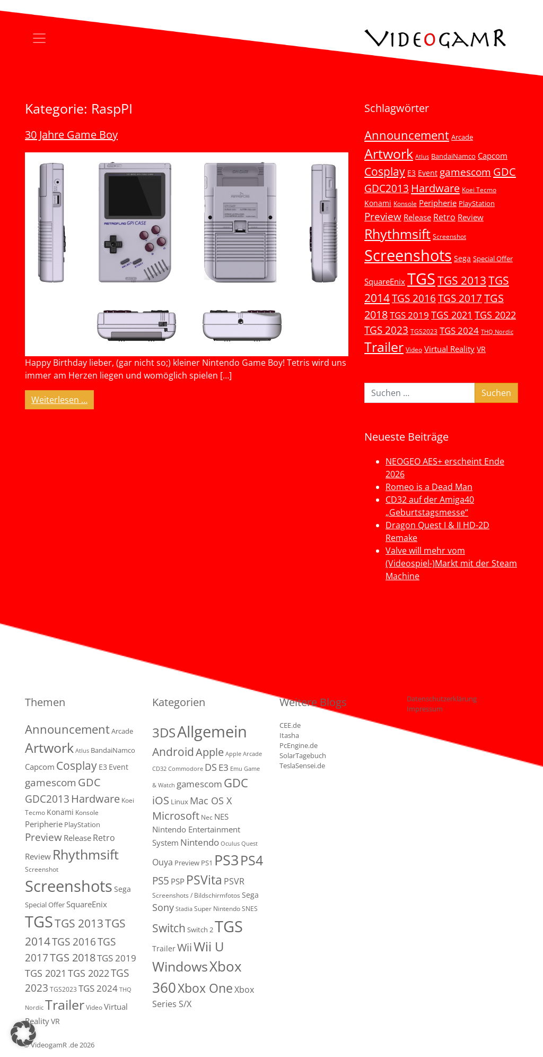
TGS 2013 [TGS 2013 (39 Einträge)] (461, 280)
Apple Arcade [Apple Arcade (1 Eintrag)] (243, 754)
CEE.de (290, 725)
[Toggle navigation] (39, 38)
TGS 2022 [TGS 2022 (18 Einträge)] (495, 314)
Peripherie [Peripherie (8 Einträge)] (438, 202)
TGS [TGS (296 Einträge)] (421, 278)
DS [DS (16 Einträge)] (211, 767)
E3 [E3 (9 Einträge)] (223, 767)
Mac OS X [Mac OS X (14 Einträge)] (211, 800)
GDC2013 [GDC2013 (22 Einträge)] (386, 188)
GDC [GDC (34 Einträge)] (504, 171)
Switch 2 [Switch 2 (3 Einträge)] (200, 929)
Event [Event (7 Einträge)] (427, 173)
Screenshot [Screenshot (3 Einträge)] (449, 236)
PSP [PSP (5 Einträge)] (178, 881)
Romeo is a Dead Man (429, 487)
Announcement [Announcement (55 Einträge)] (406, 135)
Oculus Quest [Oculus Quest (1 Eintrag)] (239, 843)
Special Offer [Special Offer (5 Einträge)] (493, 258)
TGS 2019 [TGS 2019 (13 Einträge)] (409, 315)
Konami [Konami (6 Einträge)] (377, 203)
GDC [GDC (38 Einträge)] (236, 782)
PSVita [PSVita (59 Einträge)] (204, 879)
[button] (23, 1033)
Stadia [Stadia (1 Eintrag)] (184, 909)
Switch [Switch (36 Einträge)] (169, 927)
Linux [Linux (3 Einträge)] (179, 801)
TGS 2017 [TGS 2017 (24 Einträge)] (460, 298)
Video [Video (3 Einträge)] (414, 349)
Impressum (425, 709)
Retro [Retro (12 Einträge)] (444, 217)
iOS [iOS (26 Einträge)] (160, 800)
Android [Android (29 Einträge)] (173, 751)
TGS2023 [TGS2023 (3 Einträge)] (423, 331)
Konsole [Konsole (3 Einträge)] (405, 203)
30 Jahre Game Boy (71, 134)
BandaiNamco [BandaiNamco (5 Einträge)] (453, 156)
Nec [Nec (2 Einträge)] (207, 817)
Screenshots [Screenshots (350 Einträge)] (408, 255)
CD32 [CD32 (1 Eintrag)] (159, 768)
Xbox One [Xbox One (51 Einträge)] (205, 988)
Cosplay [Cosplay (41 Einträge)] (384, 171)
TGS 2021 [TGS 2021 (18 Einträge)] (451, 314)
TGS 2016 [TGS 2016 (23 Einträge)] (414, 298)
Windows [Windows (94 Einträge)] (180, 966)
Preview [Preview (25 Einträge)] (382, 217)
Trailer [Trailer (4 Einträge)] (164, 948)
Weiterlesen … (62, 399)
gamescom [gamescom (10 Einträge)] (199, 784)
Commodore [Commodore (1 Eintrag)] (185, 768)
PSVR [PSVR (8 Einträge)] (234, 881)
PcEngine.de (298, 745)
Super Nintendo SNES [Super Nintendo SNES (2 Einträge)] (226, 908)
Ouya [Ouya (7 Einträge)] (162, 862)
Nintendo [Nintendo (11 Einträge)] (199, 842)
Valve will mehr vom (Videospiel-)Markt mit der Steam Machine (451, 563)
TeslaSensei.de (302, 765)
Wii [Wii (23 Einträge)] (184, 947)
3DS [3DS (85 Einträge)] (164, 732)
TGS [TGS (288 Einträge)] (229, 926)
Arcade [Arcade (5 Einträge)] (462, 137)
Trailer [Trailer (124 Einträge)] (384, 347)
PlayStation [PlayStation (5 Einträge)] (477, 203)
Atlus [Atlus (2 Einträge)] (422, 156)
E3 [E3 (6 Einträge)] (411, 173)
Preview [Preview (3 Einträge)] (186, 862)
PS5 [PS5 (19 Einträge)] (160, 881)
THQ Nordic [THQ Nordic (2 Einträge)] (497, 332)
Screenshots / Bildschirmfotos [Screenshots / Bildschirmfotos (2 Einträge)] (196, 895)
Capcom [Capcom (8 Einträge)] (492, 155)
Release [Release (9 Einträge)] (417, 217)
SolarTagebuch (302, 755)
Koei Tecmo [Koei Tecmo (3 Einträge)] (479, 189)
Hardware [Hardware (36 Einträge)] (435, 188)
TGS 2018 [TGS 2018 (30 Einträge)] (72, 957)
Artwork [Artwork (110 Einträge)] (388, 153)
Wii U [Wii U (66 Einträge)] (209, 946)
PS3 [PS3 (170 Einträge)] (226, 860)
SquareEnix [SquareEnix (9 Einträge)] (384, 281)
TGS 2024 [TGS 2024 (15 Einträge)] (459, 330)
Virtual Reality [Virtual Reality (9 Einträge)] (449, 348)
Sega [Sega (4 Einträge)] (250, 895)
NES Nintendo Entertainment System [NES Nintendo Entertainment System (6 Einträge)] (196, 829)
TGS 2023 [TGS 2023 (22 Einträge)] (386, 330)
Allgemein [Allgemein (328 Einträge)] (212, 731)
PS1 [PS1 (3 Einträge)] (207, 862)
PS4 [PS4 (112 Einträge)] (251, 860)
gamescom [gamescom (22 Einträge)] (465, 171)
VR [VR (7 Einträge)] (481, 349)
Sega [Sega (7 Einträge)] (462, 258)
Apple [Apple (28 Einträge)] (210, 751)
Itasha (289, 735)
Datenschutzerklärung (442, 698)
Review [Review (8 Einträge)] (471, 217)
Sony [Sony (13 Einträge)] (163, 907)
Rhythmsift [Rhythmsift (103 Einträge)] (397, 234)
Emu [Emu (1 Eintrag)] (236, 768)
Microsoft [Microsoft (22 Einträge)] (175, 816)
